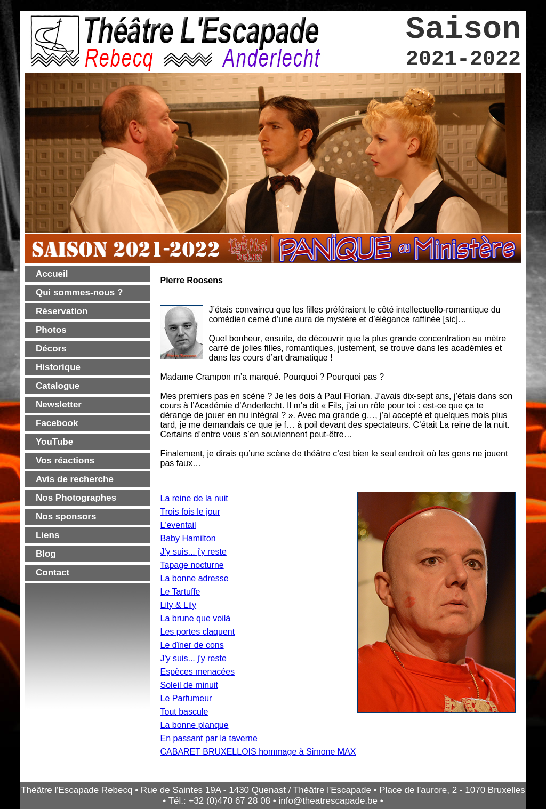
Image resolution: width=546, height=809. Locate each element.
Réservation (61, 311)
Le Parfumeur (186, 698)
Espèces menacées (197, 671)
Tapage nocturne (191, 565)
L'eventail (178, 525)
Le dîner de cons (191, 645)
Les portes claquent (197, 631)
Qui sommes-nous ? (79, 292)
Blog (46, 554)
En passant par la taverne (208, 738)
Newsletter (59, 404)
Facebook (57, 423)
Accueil (52, 274)
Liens (47, 535)
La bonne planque (194, 725)
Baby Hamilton (187, 538)
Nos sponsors (66, 516)
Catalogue (57, 386)
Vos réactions (65, 460)
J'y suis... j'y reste (193, 551)
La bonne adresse (194, 578)
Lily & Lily (178, 605)
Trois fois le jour (190, 511)
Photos (51, 330)
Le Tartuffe (180, 591)
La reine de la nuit (194, 498)
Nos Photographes (76, 498)
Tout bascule (184, 711)
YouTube (54, 442)
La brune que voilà (195, 618)
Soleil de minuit (189, 685)
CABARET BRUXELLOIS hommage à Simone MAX (258, 751)
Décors (51, 348)
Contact (52, 572)
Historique (58, 367)
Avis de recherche (75, 479)
